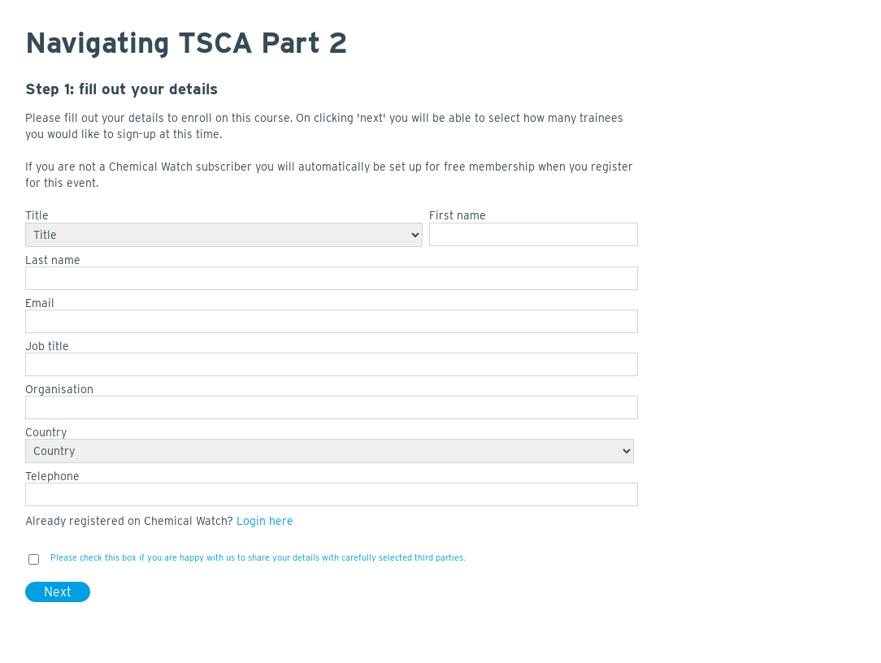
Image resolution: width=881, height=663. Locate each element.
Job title (47, 346)
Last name (52, 260)
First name (457, 215)
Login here (265, 520)
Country (46, 432)
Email (39, 303)
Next (58, 592)
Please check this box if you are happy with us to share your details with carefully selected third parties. (258, 557)
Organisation (59, 389)
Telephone (52, 476)
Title (37, 215)
